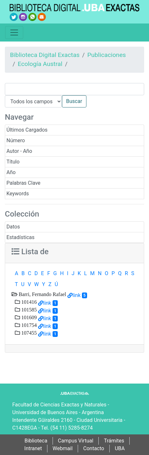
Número (15, 140)
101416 (28, 301)
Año (10, 172)
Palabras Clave (23, 183)
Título (13, 162)
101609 (28, 317)
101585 (28, 309)
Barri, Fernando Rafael (41, 294)
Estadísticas (20, 237)
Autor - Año (19, 151)
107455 (28, 332)
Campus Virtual (76, 441)
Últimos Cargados (26, 130)
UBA (120, 448)
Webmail (63, 448)
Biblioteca (36, 441)
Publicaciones (106, 55)
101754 (28, 325)
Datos (13, 227)
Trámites (114, 441)
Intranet (33, 448)
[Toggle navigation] (14, 32)
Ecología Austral (40, 64)
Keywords (17, 193)
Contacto (93, 448)
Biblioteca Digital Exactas (45, 55)
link (77, 295)
